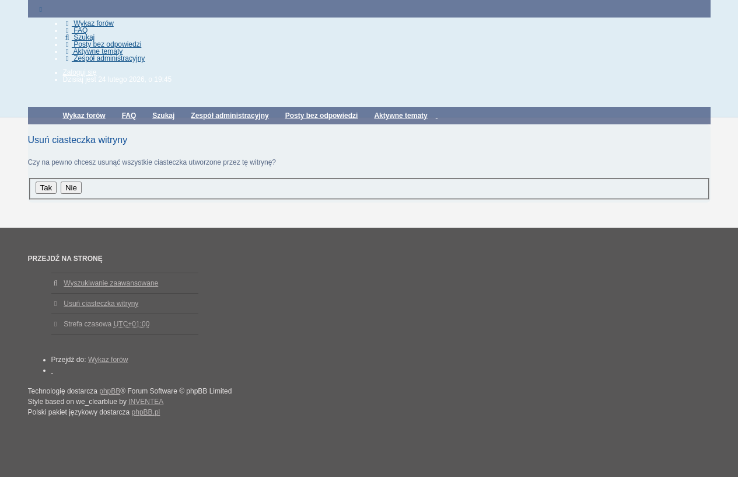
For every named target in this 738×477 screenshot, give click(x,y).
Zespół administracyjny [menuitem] (104, 58)
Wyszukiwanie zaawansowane (111, 283)
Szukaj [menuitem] (79, 37)
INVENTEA (145, 402)
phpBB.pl (146, 412)
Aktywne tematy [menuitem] (93, 51)
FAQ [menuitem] (75, 30)
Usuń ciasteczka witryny (101, 304)
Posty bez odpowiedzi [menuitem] (102, 44)
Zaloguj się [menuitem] (80, 72)
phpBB (109, 391)
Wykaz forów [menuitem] (88, 23)
